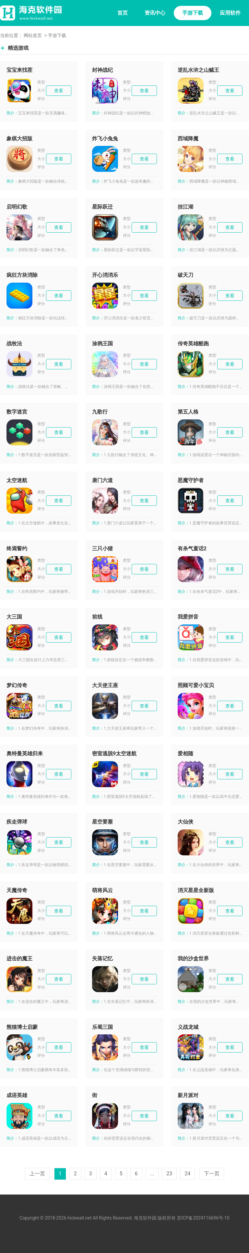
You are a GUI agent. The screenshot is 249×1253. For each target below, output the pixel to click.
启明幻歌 (16, 207)
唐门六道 (102, 480)
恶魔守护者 (191, 480)
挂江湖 (185, 207)
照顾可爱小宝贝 (196, 685)
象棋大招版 (19, 138)
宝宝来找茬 (19, 70)
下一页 (211, 1173)
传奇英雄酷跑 (193, 343)
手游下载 (192, 13)
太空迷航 (16, 480)
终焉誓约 (16, 548)
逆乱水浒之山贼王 (198, 70)
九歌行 (100, 412)
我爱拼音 (188, 617)
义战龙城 (188, 1027)
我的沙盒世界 (193, 958)
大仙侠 (185, 822)
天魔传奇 (16, 890)
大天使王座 (105, 685)
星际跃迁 (102, 207)
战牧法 (14, 343)
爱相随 (185, 753)
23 (169, 1173)
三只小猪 (102, 548)
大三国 (14, 617)
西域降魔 (188, 138)
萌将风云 (102, 890)
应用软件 (230, 13)
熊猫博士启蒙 (22, 1027)
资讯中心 (155, 13)
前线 (97, 617)
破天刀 (185, 275)
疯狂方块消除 (22, 275)
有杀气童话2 (192, 548)
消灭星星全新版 (196, 890)
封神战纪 (102, 70)
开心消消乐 (105, 275)
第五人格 (188, 412)
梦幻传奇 (16, 685)
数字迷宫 (16, 412)
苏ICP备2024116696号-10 (203, 1218)
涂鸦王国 (102, 343)
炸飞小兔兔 (105, 138)
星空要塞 (102, 822)
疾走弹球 (16, 822)
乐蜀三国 (102, 1027)
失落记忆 (102, 958)
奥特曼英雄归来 (24, 753)
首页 (122, 13)
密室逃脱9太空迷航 (114, 753)
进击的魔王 (19, 958)
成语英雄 (16, 1095)
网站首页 (33, 35)
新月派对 (188, 1095)
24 (187, 1173)
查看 (58, 90)
